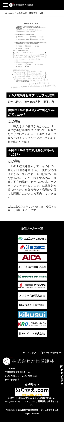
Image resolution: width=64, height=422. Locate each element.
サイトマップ (29, 352)
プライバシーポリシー (50, 352)
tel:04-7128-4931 (12, 376)
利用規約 (42, 401)
